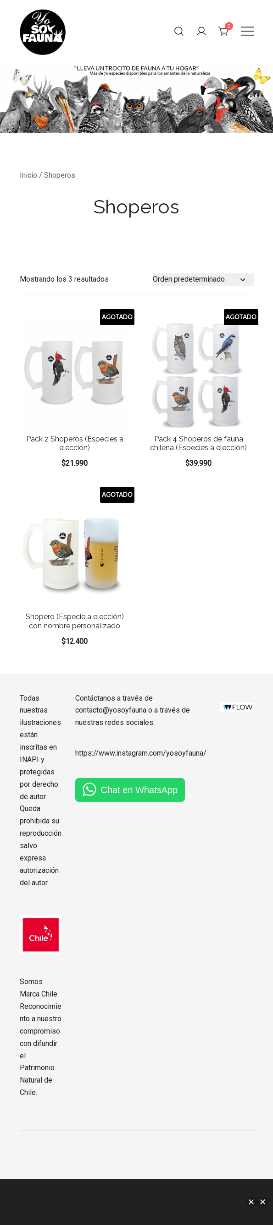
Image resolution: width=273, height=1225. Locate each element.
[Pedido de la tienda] (203, 279)
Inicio (28, 175)
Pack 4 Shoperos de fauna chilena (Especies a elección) (198, 443)
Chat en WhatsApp (139, 790)
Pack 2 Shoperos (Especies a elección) (74, 443)
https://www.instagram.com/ (120, 753)
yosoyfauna (184, 753)
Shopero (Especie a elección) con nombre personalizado (75, 621)
